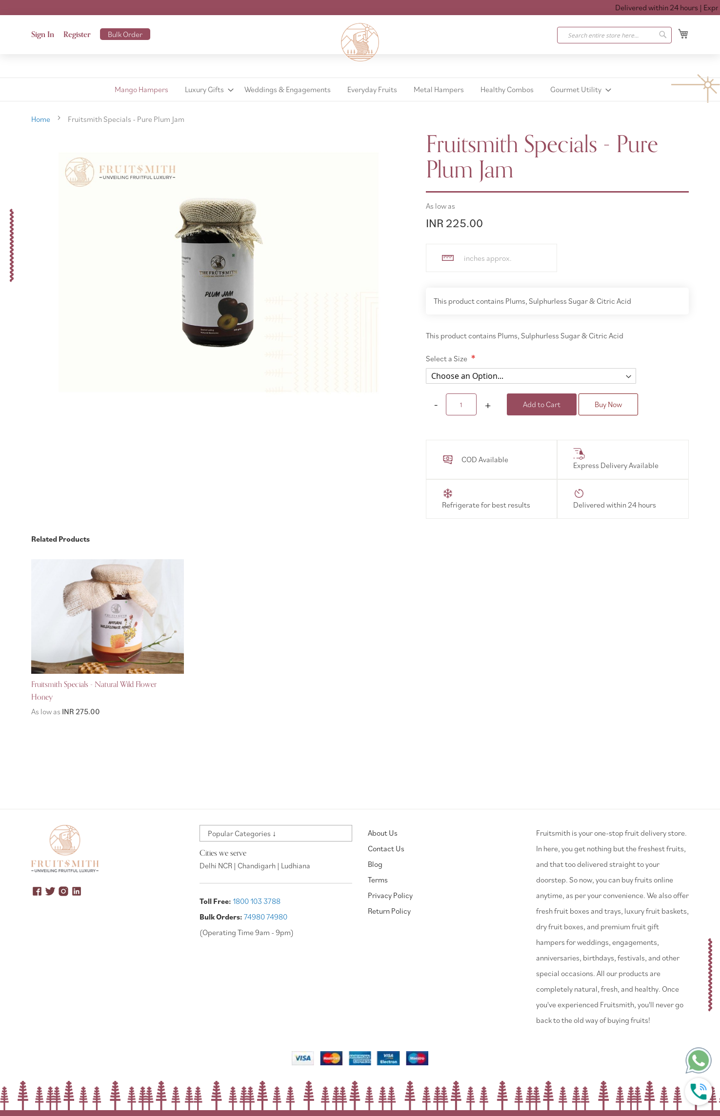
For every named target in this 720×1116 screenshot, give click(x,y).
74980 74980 (265, 916)
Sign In (42, 34)
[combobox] (614, 35)
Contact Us (386, 848)
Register (77, 34)
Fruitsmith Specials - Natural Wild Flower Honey (94, 691)
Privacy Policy (390, 895)
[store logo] (360, 42)
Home (40, 119)
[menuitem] (141, 89)
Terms (378, 879)
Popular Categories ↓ (242, 833)
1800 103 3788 (256, 901)
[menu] (360, 89)
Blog (375, 864)
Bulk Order (125, 34)
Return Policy (389, 911)
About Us (383, 833)
